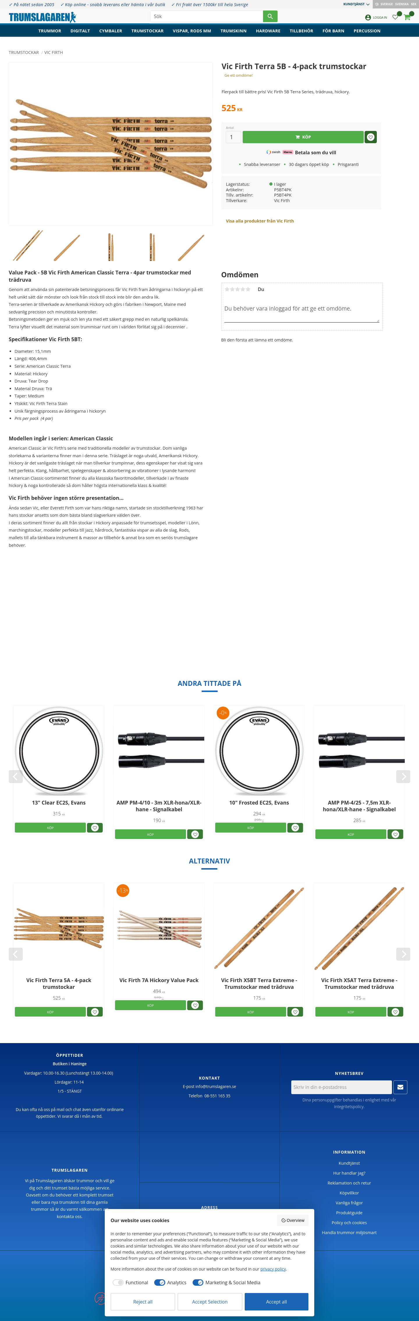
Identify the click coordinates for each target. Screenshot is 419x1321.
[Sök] (270, 17)
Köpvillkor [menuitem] (349, 1193)
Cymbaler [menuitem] (110, 33)
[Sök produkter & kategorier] (206, 17)
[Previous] (16, 776)
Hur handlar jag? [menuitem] (349, 1173)
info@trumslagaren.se (216, 1086)
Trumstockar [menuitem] (148, 33)
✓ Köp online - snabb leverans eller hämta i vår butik (112, 4)
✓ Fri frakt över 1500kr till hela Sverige (209, 4)
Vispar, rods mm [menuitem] (192, 33)
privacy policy (273, 1269)
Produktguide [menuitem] (349, 1212)
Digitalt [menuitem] (80, 33)
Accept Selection (210, 1302)
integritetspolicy (348, 1106)
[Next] (403, 776)
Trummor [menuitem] (49, 33)
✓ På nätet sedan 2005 (31, 4)
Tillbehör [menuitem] (301, 33)
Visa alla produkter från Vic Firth (260, 221)
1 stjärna (227, 289)
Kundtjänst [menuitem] (354, 4)
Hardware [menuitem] (268, 33)
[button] (395, 19)
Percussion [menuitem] (367, 33)
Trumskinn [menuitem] (234, 33)
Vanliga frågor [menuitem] (349, 1203)
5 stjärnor (248, 289)
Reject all (142, 1302)
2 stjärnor (232, 289)
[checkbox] (129, 1282)
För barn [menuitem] (334, 33)
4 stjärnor (242, 289)
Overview (292, 1220)
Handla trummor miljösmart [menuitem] (349, 1232)
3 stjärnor (237, 289)
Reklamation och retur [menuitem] (349, 1183)
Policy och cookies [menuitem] (349, 1222)
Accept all (276, 1302)
